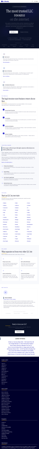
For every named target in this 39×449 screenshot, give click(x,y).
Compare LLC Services (24, 32)
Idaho (3, 212)
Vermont (4, 238)
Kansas (16, 214)
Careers (3, 424)
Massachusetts (5, 219)
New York (28, 226)
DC (27, 207)
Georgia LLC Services (5, 400)
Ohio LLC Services (5, 414)
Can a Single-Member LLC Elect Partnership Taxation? (21, 343)
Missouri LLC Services (5, 411)
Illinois (15, 212)
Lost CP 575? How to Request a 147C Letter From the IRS (21, 352)
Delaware (16, 207)
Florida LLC (4, 366)
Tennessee (4, 236)
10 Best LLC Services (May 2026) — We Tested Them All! (21, 342)
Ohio (27, 229)
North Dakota (17, 229)
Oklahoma (4, 231)
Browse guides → (6, 90)
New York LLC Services (6, 403)
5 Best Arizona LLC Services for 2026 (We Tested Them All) (21, 354)
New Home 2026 (5, 438)
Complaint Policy (4, 425)
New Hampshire (29, 224)
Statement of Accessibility (6, 427)
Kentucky (28, 214)
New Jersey (4, 226)
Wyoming (28, 241)
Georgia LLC (4, 369)
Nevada (16, 224)
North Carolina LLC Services (7, 401)
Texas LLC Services (5, 393)
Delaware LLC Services (6, 398)
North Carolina (5, 229)
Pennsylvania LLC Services (6, 406)
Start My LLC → (14, 32)
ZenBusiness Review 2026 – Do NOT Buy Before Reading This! (21, 349)
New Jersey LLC (4, 382)
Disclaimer (3, 428)
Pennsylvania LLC (5, 376)
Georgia (16, 210)
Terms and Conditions (5, 430)
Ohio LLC (3, 383)
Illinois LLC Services (5, 404)
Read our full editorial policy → (7, 162)
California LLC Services (6, 395)
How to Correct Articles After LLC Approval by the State (21, 347)
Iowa (3, 214)
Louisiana (4, 217)
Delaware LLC (4, 368)
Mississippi (4, 222)
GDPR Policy (4, 435)
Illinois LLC (3, 374)
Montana (28, 222)
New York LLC (4, 372)
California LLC (4, 365)
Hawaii (27, 210)
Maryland (28, 217)
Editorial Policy (4, 436)
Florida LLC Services (5, 396)
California (16, 205)
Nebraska (4, 224)
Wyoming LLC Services (6, 409)
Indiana (28, 212)
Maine (15, 217)
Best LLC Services (5, 392)
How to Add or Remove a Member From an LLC (21, 345)
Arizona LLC (4, 377)
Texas (15, 236)
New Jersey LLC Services (6, 412)
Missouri (16, 222)
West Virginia (5, 241)
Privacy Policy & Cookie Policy (7, 431)
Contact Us (4, 422)
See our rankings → (6, 76)
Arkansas (4, 205)
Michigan (16, 219)
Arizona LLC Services (5, 407)
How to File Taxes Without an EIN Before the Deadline (21, 350)
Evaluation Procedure (5, 433)
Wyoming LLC (4, 379)
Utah (27, 236)
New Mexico (16, 226)
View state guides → (6, 62)
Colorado (28, 205)
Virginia (16, 238)
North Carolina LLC (5, 371)
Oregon (16, 231)
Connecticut (4, 207)
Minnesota (28, 219)
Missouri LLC (4, 380)
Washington (28, 238)
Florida (4, 210)
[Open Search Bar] (32, 1)
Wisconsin (16, 241)
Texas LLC (3, 363)
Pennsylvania (29, 231)
